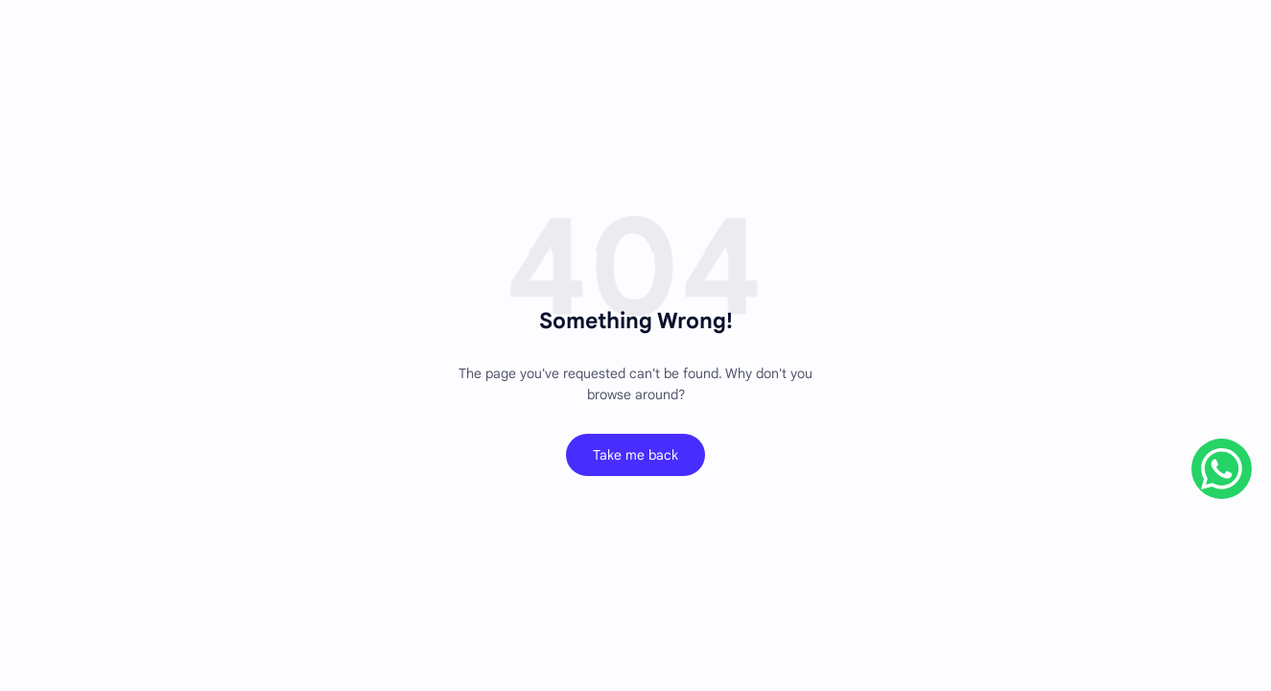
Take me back (635, 455)
